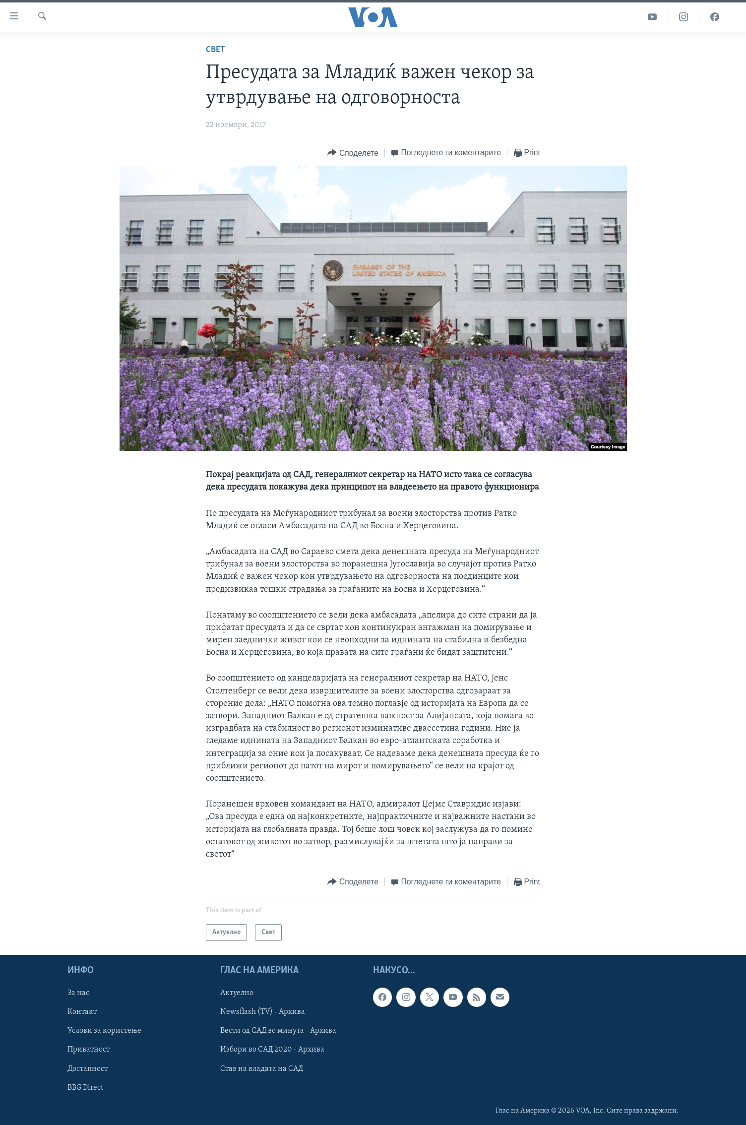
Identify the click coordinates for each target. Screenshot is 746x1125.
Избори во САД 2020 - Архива (272, 1050)
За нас (78, 994)
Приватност (88, 1050)
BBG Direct (85, 1088)
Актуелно (236, 994)
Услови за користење (104, 1031)
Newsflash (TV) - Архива (262, 1012)
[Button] (352, 153)
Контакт (82, 1012)
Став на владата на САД (261, 1069)
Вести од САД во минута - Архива (278, 1031)
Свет (215, 50)
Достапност (87, 1069)
